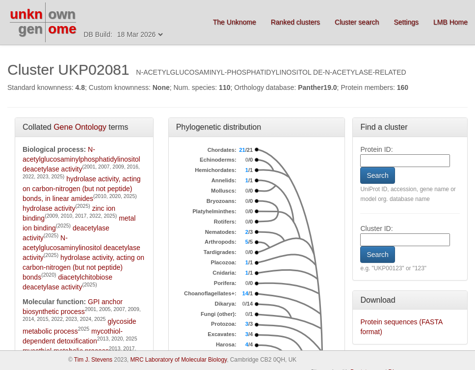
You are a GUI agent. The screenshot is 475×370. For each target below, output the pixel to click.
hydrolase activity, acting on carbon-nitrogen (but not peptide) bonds (83, 267)
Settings (406, 22)
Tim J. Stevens (93, 359)
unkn (26, 14)
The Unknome (234, 22)
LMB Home (450, 22)
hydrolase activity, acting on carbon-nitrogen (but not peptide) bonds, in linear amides (82, 188)
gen (30, 28)
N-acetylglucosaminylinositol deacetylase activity (81, 247)
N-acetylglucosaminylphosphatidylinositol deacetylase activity (81, 159)
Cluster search (357, 22)
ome (62, 28)
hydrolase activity (49, 208)
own (62, 14)
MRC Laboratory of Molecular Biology (178, 359)
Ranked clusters (295, 22)
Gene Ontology (79, 127)
